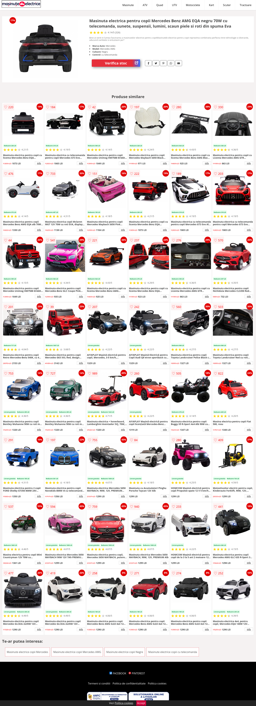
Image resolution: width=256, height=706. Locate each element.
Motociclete (193, 5)
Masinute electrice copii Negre (124, 652)
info (39, 163)
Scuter (227, 5)
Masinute (128, 5)
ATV (145, 5)
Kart (211, 5)
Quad (159, 5)
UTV (174, 5)
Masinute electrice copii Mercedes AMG (77, 652)
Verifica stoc (122, 63)
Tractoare (245, 5)
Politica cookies (157, 683)
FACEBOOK (117, 673)
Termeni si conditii (99, 683)
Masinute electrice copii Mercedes (27, 652)
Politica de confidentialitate (129, 683)
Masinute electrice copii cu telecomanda (172, 652)
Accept (141, 703)
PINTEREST (136, 673)
